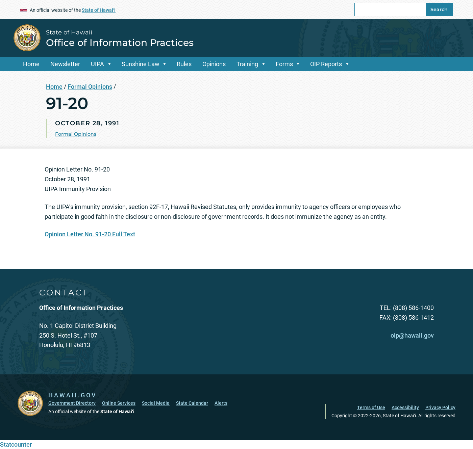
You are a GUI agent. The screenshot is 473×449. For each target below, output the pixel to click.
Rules (184, 64)
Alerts (221, 403)
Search (439, 9)
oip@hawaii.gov (412, 335)
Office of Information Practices (120, 42)
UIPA (97, 64)
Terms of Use (371, 407)
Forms (284, 64)
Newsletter (65, 64)
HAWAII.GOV (72, 395)
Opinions (214, 64)
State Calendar (192, 403)
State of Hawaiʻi (99, 10)
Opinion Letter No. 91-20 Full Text (90, 234)
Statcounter (16, 444)
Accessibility (405, 407)
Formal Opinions (90, 86)
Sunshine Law (140, 64)
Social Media (156, 403)
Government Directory (72, 403)
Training (247, 64)
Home (31, 64)
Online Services (118, 403)
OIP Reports (326, 64)
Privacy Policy (440, 407)
